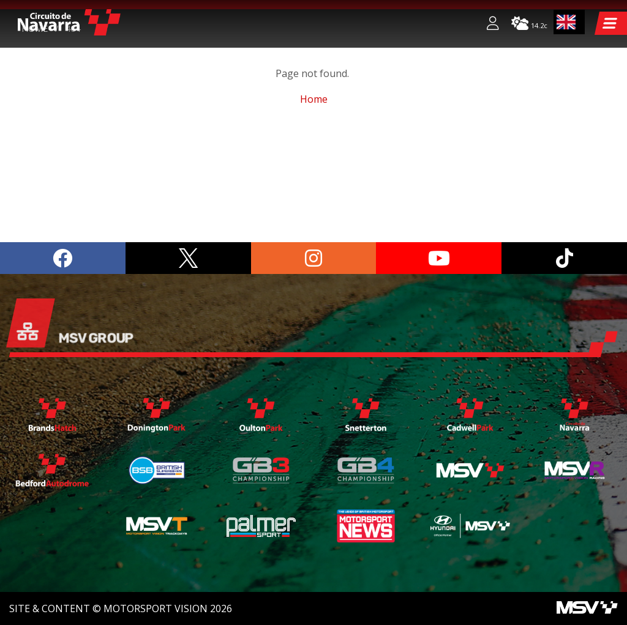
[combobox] (569, 22)
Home (34, 141)
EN (566, 22)
